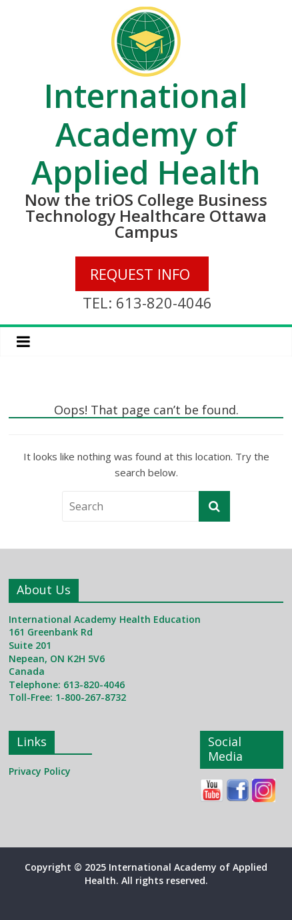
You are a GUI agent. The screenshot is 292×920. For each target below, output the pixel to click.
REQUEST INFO (140, 274)
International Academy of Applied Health (146, 134)
